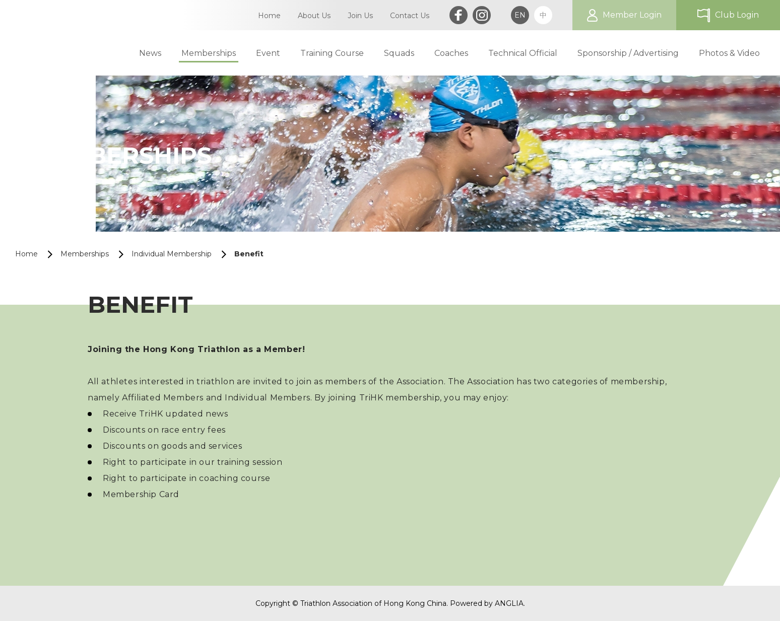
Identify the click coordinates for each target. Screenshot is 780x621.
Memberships (84, 253)
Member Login (632, 15)
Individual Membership (172, 253)
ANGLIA (509, 603)
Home (26, 253)
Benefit (249, 253)
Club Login (737, 15)
